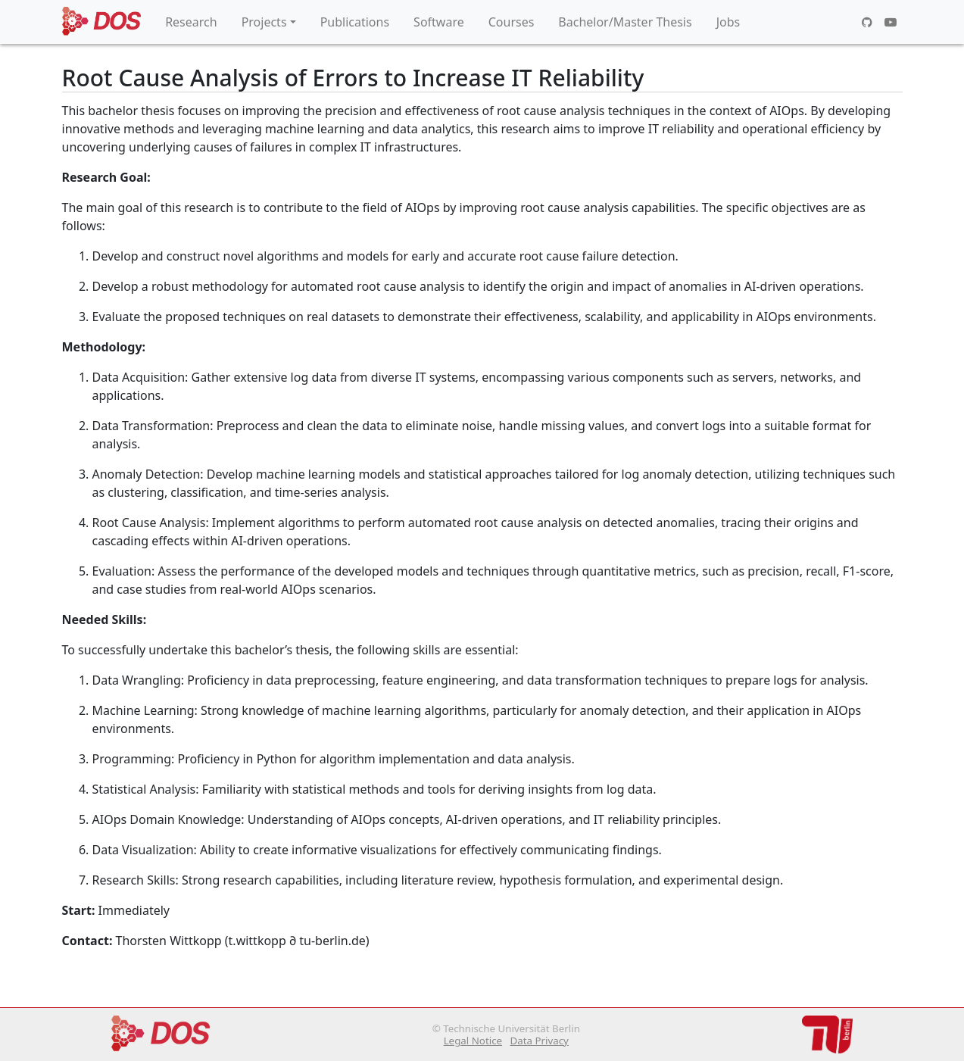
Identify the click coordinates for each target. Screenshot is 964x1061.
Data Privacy (539, 1040)
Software (438, 22)
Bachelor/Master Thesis (624, 22)
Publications (354, 22)
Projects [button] (264, 22)
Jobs (728, 22)
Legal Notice (473, 1040)
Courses (511, 22)
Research (191, 22)
